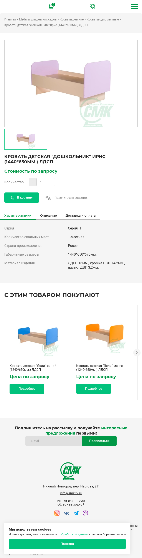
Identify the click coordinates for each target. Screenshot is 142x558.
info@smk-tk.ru (71, 493)
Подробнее (26, 389)
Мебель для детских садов (38, 19)
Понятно (67, 544)
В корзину (22, 197)
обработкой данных (74, 534)
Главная (10, 19)
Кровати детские (72, 19)
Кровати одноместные (103, 19)
